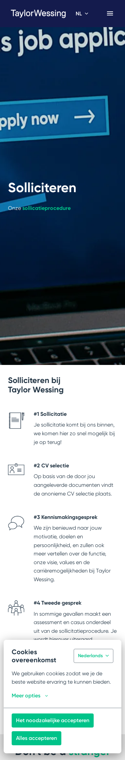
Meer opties (30, 696)
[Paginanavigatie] (110, 13)
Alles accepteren (36, 738)
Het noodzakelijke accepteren (52, 720)
